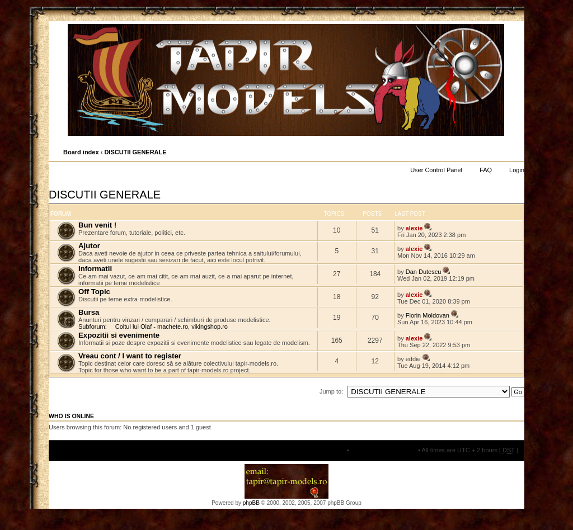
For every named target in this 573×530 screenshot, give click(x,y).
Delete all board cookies (383, 450)
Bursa (88, 312)
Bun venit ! (97, 225)
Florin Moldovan (427, 315)
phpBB (251, 503)
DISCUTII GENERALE (135, 152)
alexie (414, 228)
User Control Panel (436, 170)
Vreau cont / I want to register (129, 356)
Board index (81, 152)
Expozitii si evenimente (118, 335)
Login (516, 170)
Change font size (515, 152)
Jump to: (331, 391)
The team (332, 450)
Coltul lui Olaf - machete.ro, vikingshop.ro (171, 326)
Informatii (95, 268)
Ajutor (89, 246)
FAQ (486, 170)
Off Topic (94, 291)
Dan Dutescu (424, 271)
